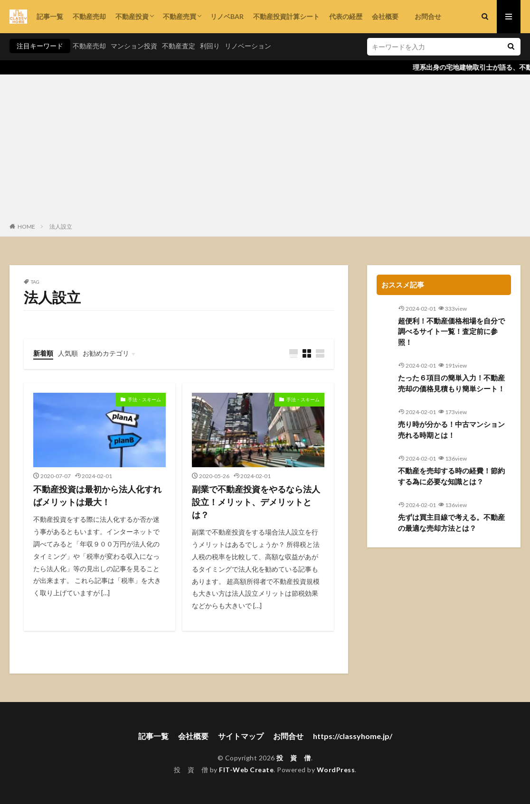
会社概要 (385, 16)
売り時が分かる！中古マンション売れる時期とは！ (451, 429)
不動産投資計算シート (286, 16)
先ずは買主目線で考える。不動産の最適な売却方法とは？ (451, 522)
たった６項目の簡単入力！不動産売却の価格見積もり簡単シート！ (451, 383)
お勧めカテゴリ (106, 353)
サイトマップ (241, 735)
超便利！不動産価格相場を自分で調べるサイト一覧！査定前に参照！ (451, 331)
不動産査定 (178, 46)
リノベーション (248, 46)
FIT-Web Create (246, 770)
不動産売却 (89, 16)
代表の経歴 (345, 16)
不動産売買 (179, 16)
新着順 (43, 353)
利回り (210, 46)
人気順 (68, 353)
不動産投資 (132, 16)
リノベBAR (227, 16)
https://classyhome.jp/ (352, 735)
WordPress (336, 770)
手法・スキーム (144, 399)
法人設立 (60, 226)
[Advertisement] (265, 150)
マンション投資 (134, 46)
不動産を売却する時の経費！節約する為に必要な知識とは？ (451, 476)
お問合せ (424, 16)
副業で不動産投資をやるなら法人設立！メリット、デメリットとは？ (256, 502)
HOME (26, 226)
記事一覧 (50, 16)
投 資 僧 (293, 758)
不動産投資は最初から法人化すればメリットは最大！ (97, 495)
